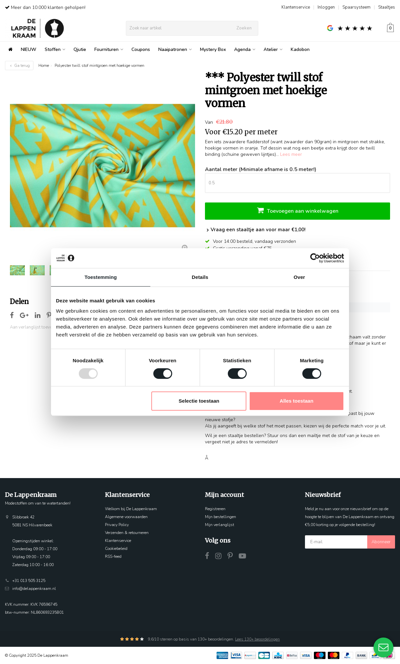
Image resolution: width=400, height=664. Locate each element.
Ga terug (19, 65)
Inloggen (326, 7)
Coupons (140, 49)
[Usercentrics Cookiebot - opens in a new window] (315, 258)
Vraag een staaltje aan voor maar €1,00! (255, 229)
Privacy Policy (117, 524)
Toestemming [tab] (100, 277)
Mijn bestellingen (220, 516)
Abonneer (381, 542)
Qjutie (80, 49)
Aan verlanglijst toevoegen (36, 327)
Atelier (273, 49)
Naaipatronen (175, 49)
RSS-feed (113, 556)
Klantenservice (295, 7)
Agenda (244, 49)
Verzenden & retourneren (127, 532)
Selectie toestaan (199, 401)
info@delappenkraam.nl (34, 588)
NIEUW (28, 49)
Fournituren (108, 49)
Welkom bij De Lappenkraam (131, 508)
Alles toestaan (297, 401)
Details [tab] (200, 277)
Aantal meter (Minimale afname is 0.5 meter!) (260, 169)
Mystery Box (213, 49)
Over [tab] (299, 277)
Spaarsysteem (356, 7)
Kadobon (300, 49)
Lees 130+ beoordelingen (257, 639)
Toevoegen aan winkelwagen (297, 210)
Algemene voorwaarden (126, 516)
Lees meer (291, 154)
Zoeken (244, 28)
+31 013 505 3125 (28, 580)
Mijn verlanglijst (219, 524)
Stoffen (55, 49)
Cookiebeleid (116, 548)
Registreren (215, 508)
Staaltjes (386, 7)
